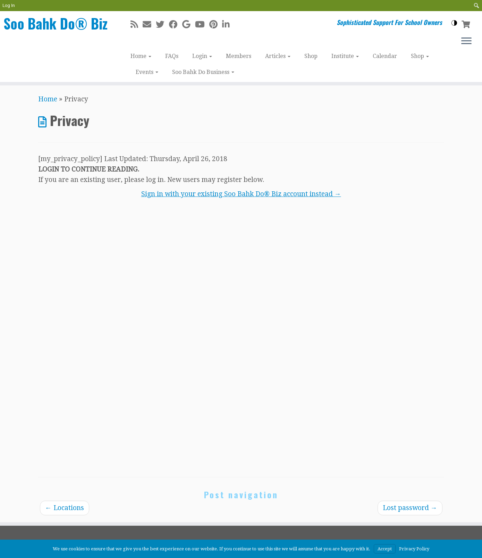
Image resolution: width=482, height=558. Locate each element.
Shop (311, 56)
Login (202, 56)
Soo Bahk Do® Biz (55, 23)
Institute (345, 56)
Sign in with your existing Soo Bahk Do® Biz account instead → (241, 194)
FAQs (171, 56)
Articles (277, 56)
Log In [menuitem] (8, 5)
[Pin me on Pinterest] (215, 24)
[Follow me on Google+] (188, 24)
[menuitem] (476, 5)
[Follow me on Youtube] (202, 24)
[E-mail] (149, 24)
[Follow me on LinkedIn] (228, 24)
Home (140, 56)
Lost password (410, 508)
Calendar (385, 56)
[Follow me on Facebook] (175, 24)
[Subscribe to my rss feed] (136, 24)
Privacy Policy (414, 548)
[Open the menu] (466, 41)
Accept (385, 548)
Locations (64, 508)
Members (238, 56)
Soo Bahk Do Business (203, 72)
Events (147, 72)
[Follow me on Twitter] (162, 24)
